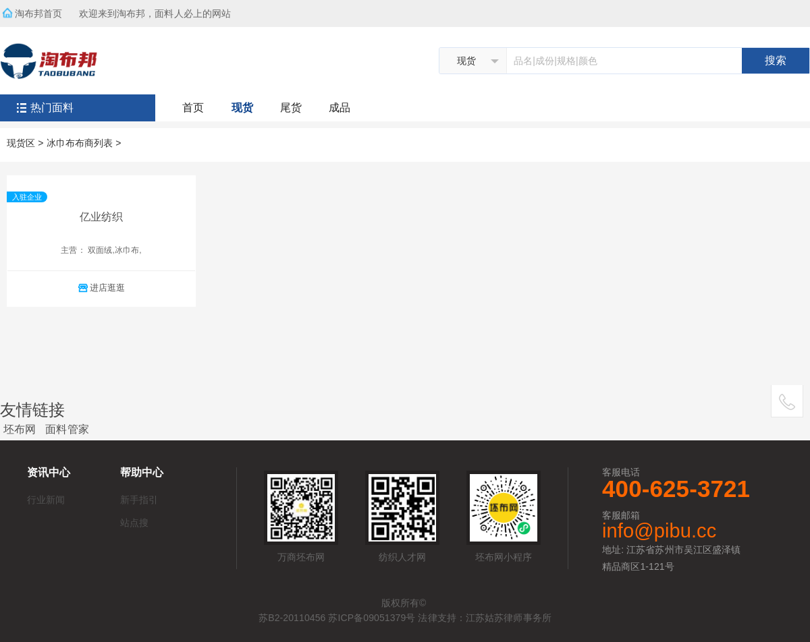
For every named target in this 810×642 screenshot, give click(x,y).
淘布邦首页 (39, 13)
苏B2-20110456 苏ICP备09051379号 (337, 617)
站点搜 (134, 522)
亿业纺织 (101, 217)
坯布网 (19, 429)
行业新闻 (46, 499)
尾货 (291, 107)
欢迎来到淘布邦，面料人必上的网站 (159, 9)
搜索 (775, 60)
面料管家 (66, 429)
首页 (193, 107)
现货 (242, 107)
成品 (339, 107)
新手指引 (139, 499)
